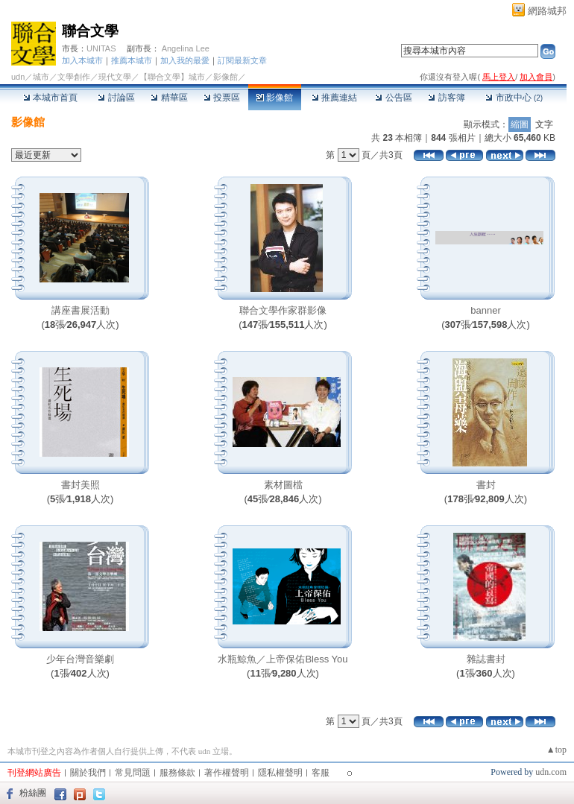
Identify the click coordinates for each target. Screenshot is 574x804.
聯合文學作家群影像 (283, 310)
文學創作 (73, 76)
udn (18, 76)
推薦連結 (334, 97)
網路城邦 (547, 10)
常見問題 (133, 772)
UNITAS (101, 48)
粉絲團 (32, 793)
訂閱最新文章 (242, 60)
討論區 (116, 97)
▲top (556, 749)
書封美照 (80, 484)
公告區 (393, 97)
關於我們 (88, 772)
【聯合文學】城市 (172, 76)
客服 (320, 772)
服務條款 (177, 772)
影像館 (274, 97)
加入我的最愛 (184, 60)
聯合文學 (90, 31)
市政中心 (514, 97)
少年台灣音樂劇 (80, 659)
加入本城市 (82, 60)
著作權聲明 (226, 772)
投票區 (222, 97)
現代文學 (114, 76)
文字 (544, 124)
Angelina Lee (185, 48)
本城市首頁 (50, 97)
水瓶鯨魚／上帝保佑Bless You (282, 659)
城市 (41, 76)
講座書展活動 (80, 310)
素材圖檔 (283, 484)
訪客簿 (446, 97)
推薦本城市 (131, 60)
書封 (486, 484)
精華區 (169, 97)
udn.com (551, 772)
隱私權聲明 (280, 772)
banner (485, 310)
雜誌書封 (486, 659)
